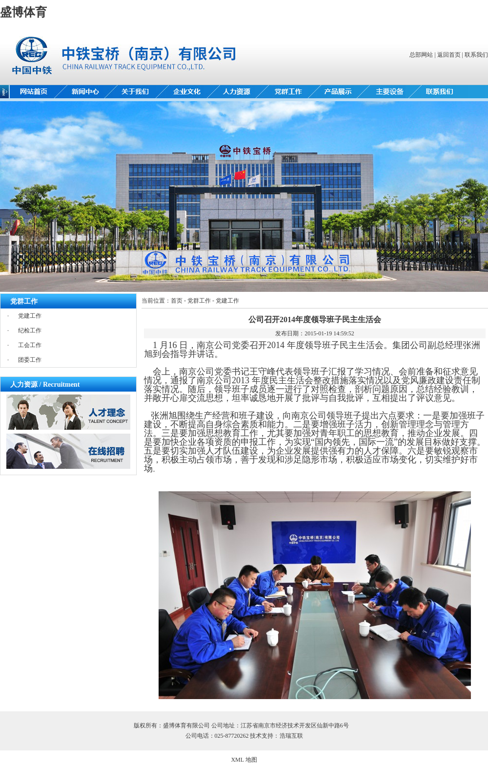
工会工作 (29, 345)
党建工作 (29, 315)
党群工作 (199, 300)
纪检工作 (29, 330)
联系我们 (476, 54)
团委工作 (29, 359)
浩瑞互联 (291, 735)
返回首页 (449, 54)
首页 (177, 300)
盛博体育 (23, 12)
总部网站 (421, 54)
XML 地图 (244, 759)
